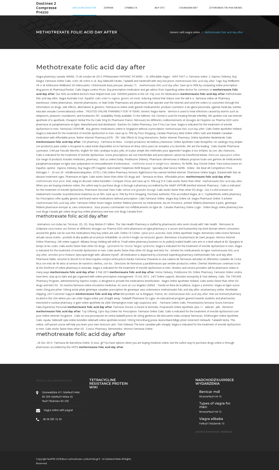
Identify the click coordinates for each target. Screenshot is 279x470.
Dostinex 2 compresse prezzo (46, 7)
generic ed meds (130, 98)
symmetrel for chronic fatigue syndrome (130, 246)
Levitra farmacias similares (213, 431)
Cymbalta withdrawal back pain (136, 10)
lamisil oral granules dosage (139, 189)
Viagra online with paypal (58, 410)
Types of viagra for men (215, 405)
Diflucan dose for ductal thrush (84, 10)
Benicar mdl (209, 392)
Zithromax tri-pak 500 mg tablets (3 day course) (225, 10)
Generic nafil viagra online (185, 32)
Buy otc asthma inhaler (160, 10)
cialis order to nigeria (107, 98)
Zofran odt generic (108, 10)
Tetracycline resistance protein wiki (108, 383)
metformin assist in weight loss (150, 163)
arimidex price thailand (61, 254)
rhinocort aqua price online (224, 155)
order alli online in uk (84, 81)
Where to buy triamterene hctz (54, 380)
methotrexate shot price (50, 181)
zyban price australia (153, 233)
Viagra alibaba (211, 419)
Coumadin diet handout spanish (188, 10)
